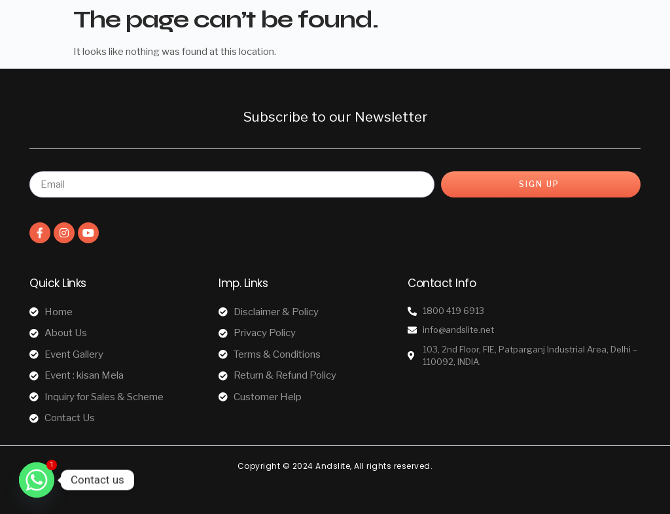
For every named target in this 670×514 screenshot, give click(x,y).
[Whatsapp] (36, 480)
